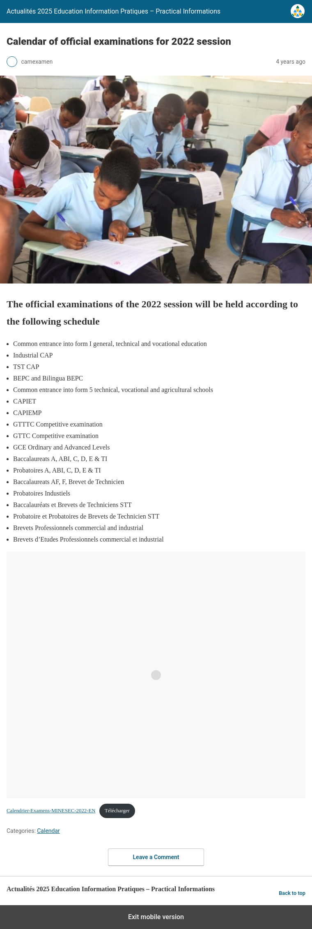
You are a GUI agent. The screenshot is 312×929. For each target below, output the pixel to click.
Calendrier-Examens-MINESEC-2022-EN (51, 811)
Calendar (48, 831)
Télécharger (117, 811)
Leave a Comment (156, 857)
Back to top (292, 893)
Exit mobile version (156, 917)
